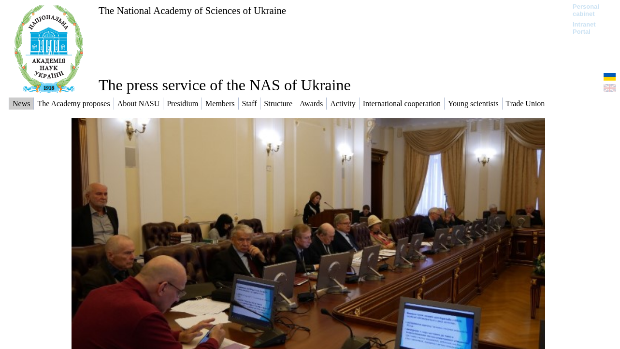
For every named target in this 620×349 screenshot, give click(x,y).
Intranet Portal (584, 28)
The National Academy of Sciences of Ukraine (192, 10)
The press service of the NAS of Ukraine (225, 85)
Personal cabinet (586, 10)
